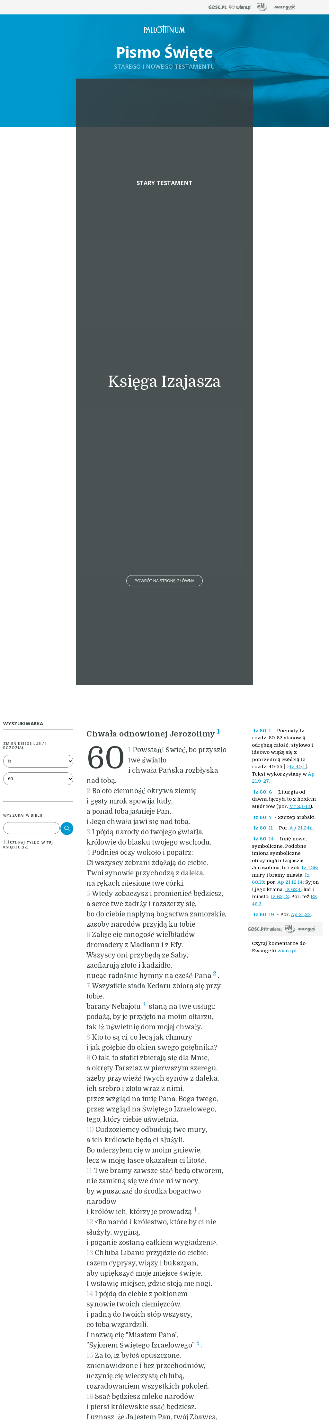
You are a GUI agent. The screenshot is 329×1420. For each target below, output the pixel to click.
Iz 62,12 (280, 896)
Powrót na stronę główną (164, 580)
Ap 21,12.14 (290, 882)
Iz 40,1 (297, 767)
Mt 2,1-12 (299, 806)
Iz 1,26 (309, 868)
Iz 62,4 (293, 889)
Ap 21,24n (301, 828)
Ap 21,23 (301, 914)
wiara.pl (287, 951)
